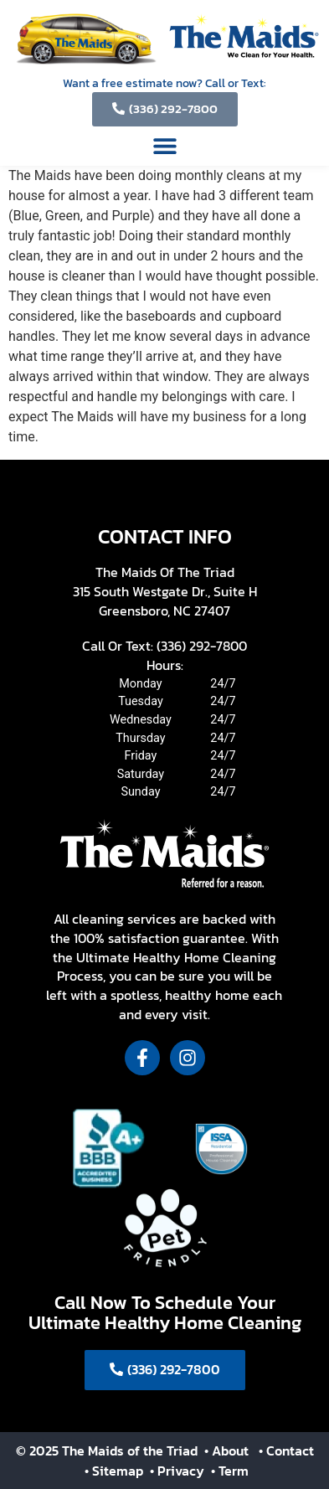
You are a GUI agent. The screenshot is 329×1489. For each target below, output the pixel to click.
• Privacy (179, 1471)
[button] (164, 145)
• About (225, 1450)
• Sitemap (115, 1471)
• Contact (286, 1450)
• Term (230, 1471)
